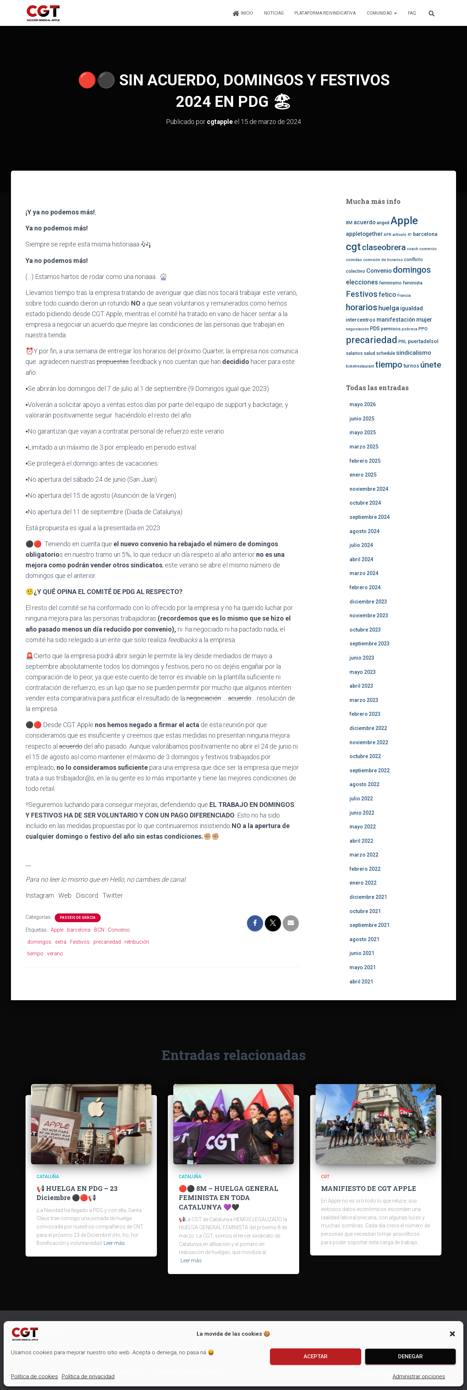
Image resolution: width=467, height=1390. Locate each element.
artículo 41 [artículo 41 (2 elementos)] (402, 234)
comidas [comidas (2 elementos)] (354, 259)
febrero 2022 (365, 868)
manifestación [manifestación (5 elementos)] (396, 319)
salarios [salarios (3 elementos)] (354, 353)
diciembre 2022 (368, 728)
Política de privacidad (88, 1376)
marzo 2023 (364, 700)
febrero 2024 (365, 587)
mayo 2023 (363, 672)
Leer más (114, 1243)
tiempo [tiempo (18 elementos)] (388, 364)
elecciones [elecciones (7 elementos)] (362, 282)
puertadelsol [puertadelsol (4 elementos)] (423, 341)
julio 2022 (361, 798)
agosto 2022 (364, 784)
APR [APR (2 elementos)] (387, 234)
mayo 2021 (363, 967)
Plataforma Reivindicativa (325, 13)
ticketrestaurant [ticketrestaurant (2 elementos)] (360, 366)
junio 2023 (362, 658)
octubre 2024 (365, 503)
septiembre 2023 (370, 644)
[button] (452, 1333)
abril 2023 (361, 686)
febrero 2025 (365, 460)
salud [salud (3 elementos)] (369, 353)
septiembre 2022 (370, 770)
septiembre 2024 (370, 517)
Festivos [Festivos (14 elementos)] (362, 293)
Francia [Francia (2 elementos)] (404, 295)
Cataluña (47, 1176)
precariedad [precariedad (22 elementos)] (371, 340)
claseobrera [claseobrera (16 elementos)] (384, 247)
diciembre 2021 (368, 897)
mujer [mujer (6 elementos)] (424, 319)
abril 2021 (361, 981)
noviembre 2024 (369, 489)
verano (55, 953)
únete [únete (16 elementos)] (430, 364)
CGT (325, 1176)
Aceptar (316, 1356)
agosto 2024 (364, 531)
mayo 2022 (363, 827)
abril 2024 (361, 559)
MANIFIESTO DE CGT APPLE (368, 1188)
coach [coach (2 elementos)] (412, 248)
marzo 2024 (364, 573)
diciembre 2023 (368, 601)
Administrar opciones (419, 1376)
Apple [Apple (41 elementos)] (404, 220)
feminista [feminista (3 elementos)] (412, 283)
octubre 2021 (365, 911)
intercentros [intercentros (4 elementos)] (360, 319)
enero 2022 (363, 883)
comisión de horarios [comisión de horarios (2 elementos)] (383, 259)
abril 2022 (361, 840)
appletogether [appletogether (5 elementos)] (364, 233)
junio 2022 (362, 812)
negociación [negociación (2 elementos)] (357, 329)
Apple (57, 930)
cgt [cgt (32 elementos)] (353, 246)
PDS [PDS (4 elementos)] (375, 328)
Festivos (80, 941)
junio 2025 (362, 418)
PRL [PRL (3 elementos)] (402, 341)
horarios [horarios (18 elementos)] (361, 307)
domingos (39, 941)
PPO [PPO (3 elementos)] (423, 328)
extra (60, 941)
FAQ (412, 13)
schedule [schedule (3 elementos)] (385, 353)
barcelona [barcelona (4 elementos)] (425, 234)
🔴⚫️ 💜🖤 (228, 1197)
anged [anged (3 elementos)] (383, 222)
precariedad (107, 941)
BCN (99, 930)
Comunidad (382, 13)
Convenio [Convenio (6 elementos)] (379, 270)
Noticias (273, 13)
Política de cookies (34, 1376)
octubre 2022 (365, 756)
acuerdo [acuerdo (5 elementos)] (364, 222)
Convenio (119, 930)
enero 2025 (363, 475)
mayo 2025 (363, 432)
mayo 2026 (363, 404)
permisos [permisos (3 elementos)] (391, 328)
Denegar (410, 1356)
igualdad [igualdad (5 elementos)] (411, 308)
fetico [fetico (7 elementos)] (387, 294)
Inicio (242, 13)
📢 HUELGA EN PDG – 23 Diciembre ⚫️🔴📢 (76, 1193)
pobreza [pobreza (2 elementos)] (409, 329)
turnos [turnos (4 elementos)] (411, 365)
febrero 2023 (365, 714)
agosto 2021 (364, 939)
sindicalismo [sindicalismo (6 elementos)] (413, 352)
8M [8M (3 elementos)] (349, 222)
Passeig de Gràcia (78, 918)
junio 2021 (362, 953)
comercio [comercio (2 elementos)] (428, 248)
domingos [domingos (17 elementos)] (412, 270)
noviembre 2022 (369, 742)
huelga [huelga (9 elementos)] (388, 308)
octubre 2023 (365, 629)
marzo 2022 (364, 855)
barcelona (78, 930)
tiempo (35, 953)
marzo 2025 (364, 447)
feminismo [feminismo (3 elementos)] (390, 283)
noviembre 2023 (369, 615)
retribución (136, 941)
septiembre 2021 (370, 925)
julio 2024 (361, 545)
